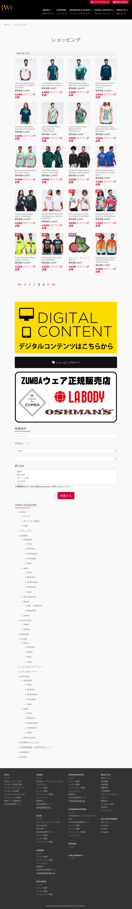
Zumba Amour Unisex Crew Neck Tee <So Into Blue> (105, 172)
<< (19, 285)
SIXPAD (31, 647)
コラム (103, 798)
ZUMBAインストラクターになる (49, 781)
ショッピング (20, 24)
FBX (26, 526)
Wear (26, 624)
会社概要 (104, 781)
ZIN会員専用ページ (44, 804)
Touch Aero (25, 620)
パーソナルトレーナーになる (48, 822)
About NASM (41, 826)
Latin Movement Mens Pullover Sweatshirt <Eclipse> (104, 85)
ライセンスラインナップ (14, 788)
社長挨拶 (104, 785)
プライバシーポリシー (110, 794)
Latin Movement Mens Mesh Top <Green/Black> (79, 84)
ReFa (29, 652)
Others (27, 629)
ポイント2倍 (66, 478)
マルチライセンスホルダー (15, 794)
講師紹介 (40, 801)
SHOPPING (62, 12)
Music (26, 601)
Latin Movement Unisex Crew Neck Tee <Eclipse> (52, 84)
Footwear (31, 558)
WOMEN (28, 539)
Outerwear (32, 553)
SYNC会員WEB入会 (77, 801)
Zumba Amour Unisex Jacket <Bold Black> (24, 215)
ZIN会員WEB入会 (43, 807)
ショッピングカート (66, 362)
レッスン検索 (41, 791)
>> (54, 285)
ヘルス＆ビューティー (31, 666)
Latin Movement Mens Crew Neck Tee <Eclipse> (25, 128)
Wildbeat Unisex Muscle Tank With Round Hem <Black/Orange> (105, 260)
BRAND (48, 12)
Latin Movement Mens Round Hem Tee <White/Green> (51, 129)
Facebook (105, 826)
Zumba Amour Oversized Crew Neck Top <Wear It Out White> (52, 216)
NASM (23, 757)
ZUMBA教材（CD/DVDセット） (36, 747)
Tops (29, 544)
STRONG (25, 676)
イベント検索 (41, 788)
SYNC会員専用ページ (77, 798)
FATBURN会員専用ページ (79, 822)
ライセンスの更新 (11, 791)
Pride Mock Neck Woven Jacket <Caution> (25, 259)
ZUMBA (24, 535)
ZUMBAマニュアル (29, 742)
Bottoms (31, 548)
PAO (29, 657)
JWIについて (106, 778)
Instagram (105, 832)
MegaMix (31, 610)
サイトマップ (106, 811)
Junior (27, 615)
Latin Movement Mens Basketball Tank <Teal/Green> (78, 129)
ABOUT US (122, 12)
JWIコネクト (106, 822)
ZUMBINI (24, 752)
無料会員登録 (120, 2)
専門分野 (40, 829)
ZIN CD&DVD (34, 605)
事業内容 (104, 788)
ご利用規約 (105, 791)
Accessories (30, 596)
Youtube (104, 829)
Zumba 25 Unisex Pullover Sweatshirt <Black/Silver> (79, 171)
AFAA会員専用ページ (12, 804)
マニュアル (26, 531)
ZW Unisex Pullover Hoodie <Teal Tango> (50, 171)
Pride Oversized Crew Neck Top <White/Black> (105, 215)
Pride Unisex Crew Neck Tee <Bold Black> (52, 259)
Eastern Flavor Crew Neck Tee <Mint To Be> (25, 171)
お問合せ (104, 807)
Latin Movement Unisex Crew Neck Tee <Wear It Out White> (25, 85)
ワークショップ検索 (12, 798)
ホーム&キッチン (29, 671)
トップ (7, 778)
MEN (26, 568)
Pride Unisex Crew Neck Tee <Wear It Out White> (79, 215)
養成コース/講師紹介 (12, 801)
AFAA (23, 512)
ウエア (27, 516)
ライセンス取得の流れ (13, 785)
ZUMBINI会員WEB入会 (45, 873)
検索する (66, 496)
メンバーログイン (100, 2)
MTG (26, 643)
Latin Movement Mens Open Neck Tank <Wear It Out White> (106, 129)
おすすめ (66, 481)
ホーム (7, 24)
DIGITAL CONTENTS (104, 12)
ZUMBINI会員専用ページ (46, 870)
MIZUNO (24, 634)
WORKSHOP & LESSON (81, 12)
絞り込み (20, 465)
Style (29, 662)
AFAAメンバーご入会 (12, 781)
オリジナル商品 (32, 521)
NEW (66, 471)
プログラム (41, 785)
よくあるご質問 (107, 804)
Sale (29, 563)
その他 (23, 639)
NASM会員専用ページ (45, 832)
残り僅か (66, 474)
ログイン (28, 94)
